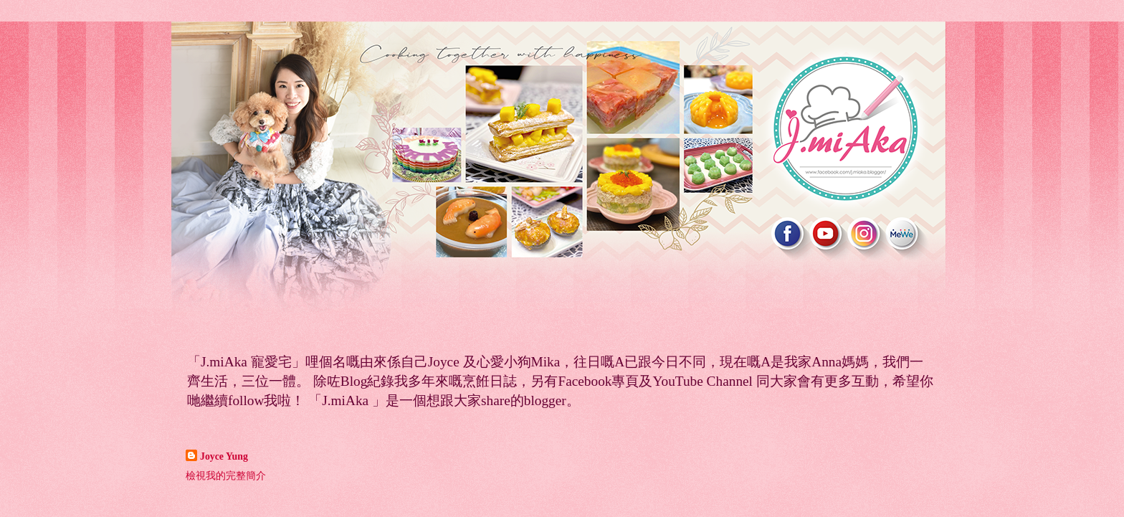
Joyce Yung (224, 456)
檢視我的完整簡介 (226, 475)
